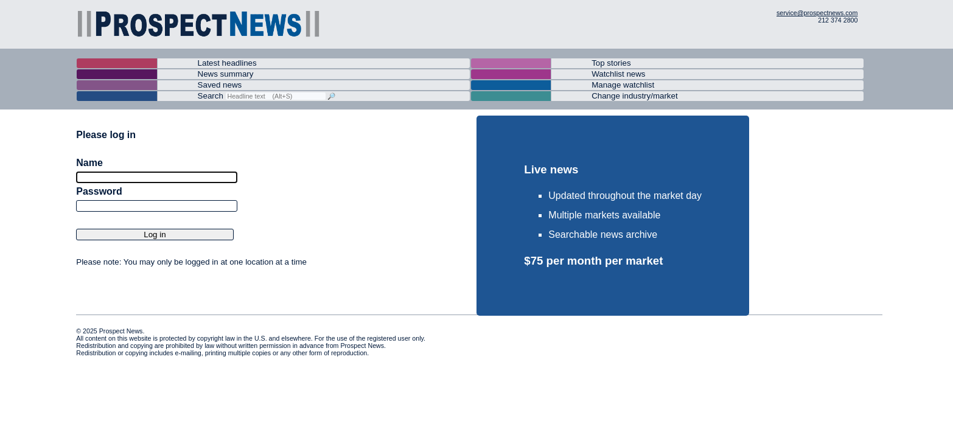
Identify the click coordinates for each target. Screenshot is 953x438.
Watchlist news (618, 73)
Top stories (611, 63)
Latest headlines (227, 63)
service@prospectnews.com (817, 12)
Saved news (220, 84)
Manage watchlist (623, 84)
